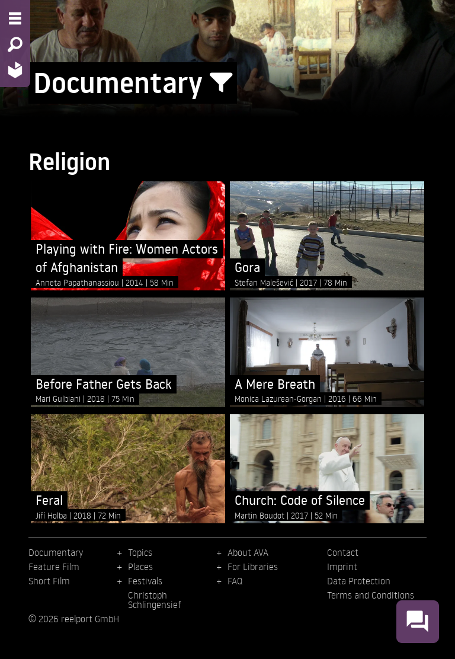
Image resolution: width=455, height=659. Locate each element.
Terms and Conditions (370, 595)
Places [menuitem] (140, 566)
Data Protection (358, 581)
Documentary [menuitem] (55, 552)
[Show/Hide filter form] (221, 83)
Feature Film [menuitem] (53, 566)
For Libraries (253, 566)
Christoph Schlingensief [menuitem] (154, 599)
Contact (342, 552)
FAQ (235, 581)
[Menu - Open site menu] (15, 18)
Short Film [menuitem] (49, 581)
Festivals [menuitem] (145, 581)
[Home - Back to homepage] (15, 69)
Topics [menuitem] (140, 552)
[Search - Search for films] (15, 44)
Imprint (342, 566)
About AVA (248, 552)
